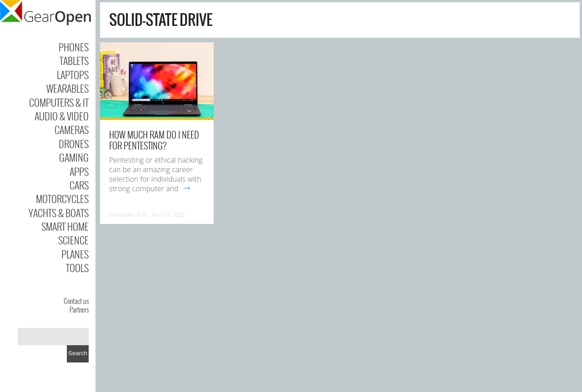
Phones (74, 47)
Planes (75, 254)
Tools (77, 267)
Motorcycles (62, 198)
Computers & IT (59, 102)
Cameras (72, 129)
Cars (79, 185)
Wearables (67, 88)
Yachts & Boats (59, 212)
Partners (79, 309)
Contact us (76, 301)
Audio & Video (62, 116)
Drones (74, 143)
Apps (79, 171)
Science (73, 240)
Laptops (73, 74)
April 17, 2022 (168, 214)
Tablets (74, 60)
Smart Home (65, 226)
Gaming (74, 157)
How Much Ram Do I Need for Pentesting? (154, 140)
